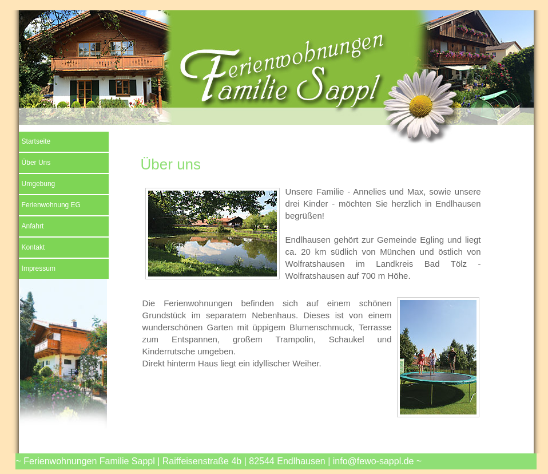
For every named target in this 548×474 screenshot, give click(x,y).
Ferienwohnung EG (51, 205)
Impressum (38, 268)
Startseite (36, 141)
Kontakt (33, 247)
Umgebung (38, 184)
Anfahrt (33, 226)
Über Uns (36, 163)
